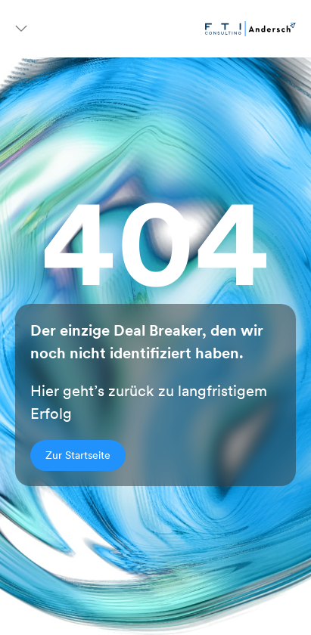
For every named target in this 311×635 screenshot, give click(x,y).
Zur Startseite (77, 455)
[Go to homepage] (250, 28)
